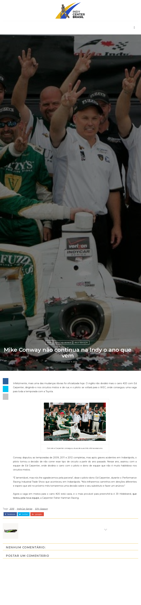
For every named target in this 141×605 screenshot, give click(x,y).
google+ (37, 541)
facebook (10, 541)
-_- (57, 388)
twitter (23, 541)
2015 (49, 368)
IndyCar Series (63, 368)
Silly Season (81, 368)
